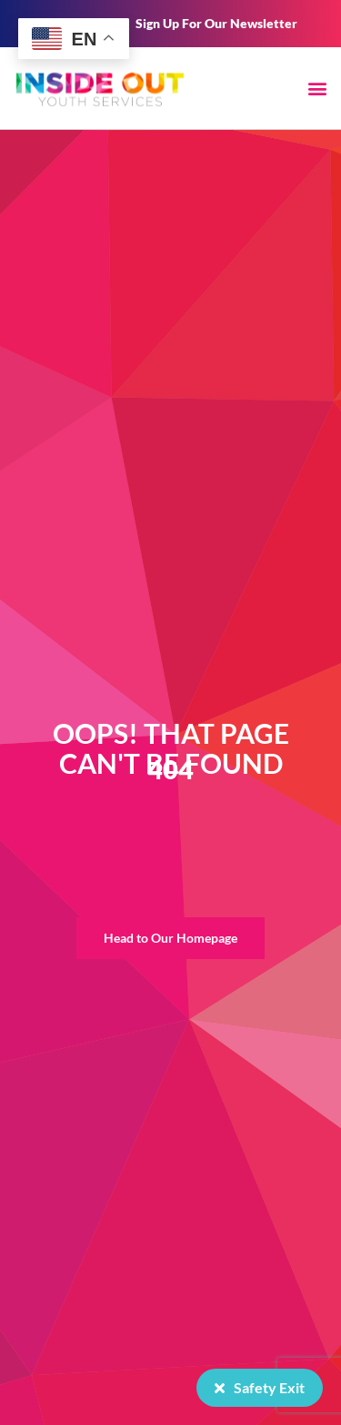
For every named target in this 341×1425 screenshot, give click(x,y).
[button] (317, 88)
